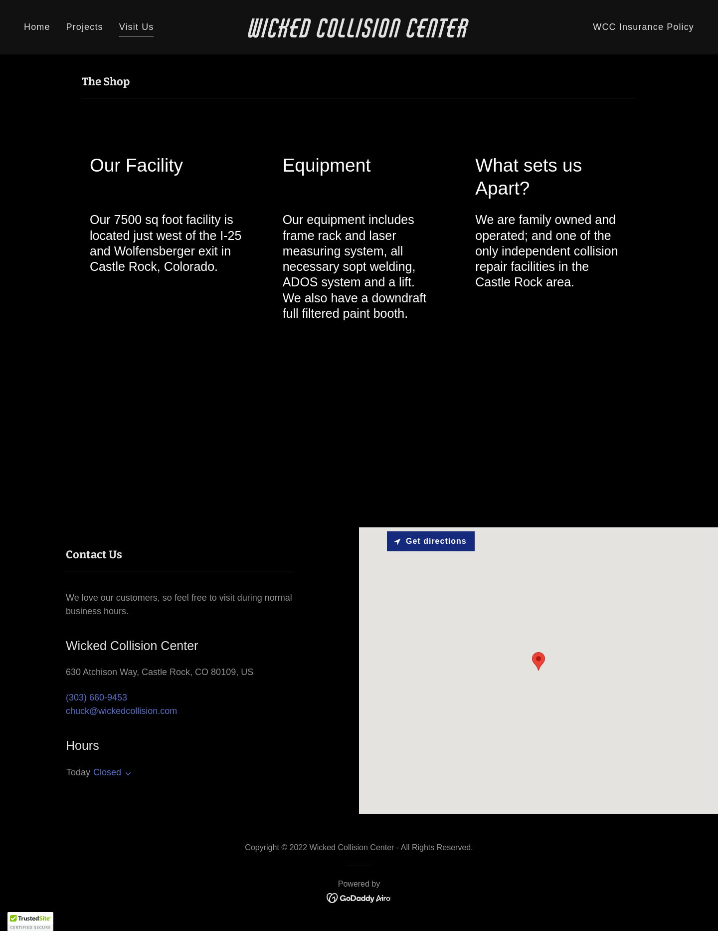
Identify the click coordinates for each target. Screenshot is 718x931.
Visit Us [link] (136, 27)
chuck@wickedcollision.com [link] (121, 711)
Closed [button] (107, 772)
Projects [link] (84, 27)
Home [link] (37, 27)
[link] (359, 34)
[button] (126, 774)
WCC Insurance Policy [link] (643, 27)
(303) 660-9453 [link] (96, 697)
